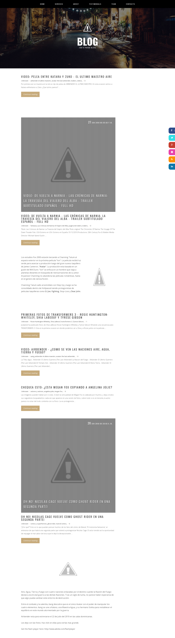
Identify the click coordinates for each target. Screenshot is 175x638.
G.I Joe (48, 291)
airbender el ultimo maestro (41, 81)
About (76, 4)
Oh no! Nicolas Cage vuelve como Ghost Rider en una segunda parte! (67, 504)
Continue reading (30, 94)
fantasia (34, 226)
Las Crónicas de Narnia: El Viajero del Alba (52, 226)
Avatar (43, 266)
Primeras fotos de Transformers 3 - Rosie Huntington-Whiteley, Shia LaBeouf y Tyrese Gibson (64, 315)
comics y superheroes (39, 524)
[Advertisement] (65, 110)
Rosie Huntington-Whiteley (40, 321)
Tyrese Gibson (78, 321)
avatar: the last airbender (61, 81)
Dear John (75, 291)
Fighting (55, 291)
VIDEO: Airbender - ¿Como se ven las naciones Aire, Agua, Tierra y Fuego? (65, 350)
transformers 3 (66, 321)
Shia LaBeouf (55, 321)
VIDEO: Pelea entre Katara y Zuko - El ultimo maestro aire (66, 76)
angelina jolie (49, 391)
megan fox (58, 391)
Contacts (130, 4)
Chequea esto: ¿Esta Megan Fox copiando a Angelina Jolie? (66, 387)
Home (42, 4)
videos (79, 81)
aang (32, 356)
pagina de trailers (75, 226)
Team (113, 4)
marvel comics (61, 524)
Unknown (24, 81)
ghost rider (51, 524)
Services (59, 4)
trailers (73, 81)
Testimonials (95, 4)
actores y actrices (37, 391)
